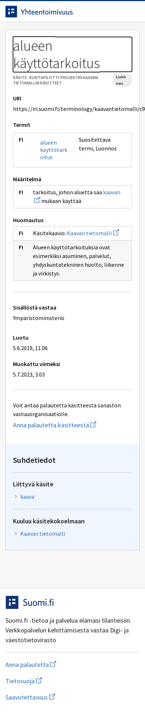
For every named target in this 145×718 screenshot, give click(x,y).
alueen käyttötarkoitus (53, 150)
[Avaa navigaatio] (132, 11)
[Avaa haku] (118, 11)
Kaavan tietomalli (93, 233)
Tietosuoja (58, 681)
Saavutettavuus (71, 697)
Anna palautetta (59, 664)
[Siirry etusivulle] (58, 11)
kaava (27, 496)
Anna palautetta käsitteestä (72, 425)
